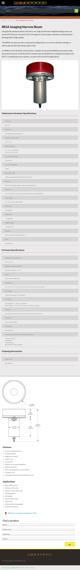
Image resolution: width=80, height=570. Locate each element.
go (70, 544)
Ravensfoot (15, 568)
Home (4, 20)
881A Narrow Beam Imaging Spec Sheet (22, 513)
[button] (3, 2)
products (10, 20)
